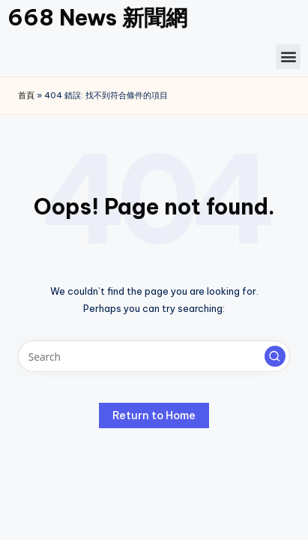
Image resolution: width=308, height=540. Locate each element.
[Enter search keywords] (154, 356)
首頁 (26, 95)
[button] (288, 56)
